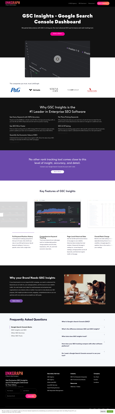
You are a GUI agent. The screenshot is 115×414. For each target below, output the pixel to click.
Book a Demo (57, 33)
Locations (96, 382)
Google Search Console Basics (21, 327)
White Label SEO (51, 382)
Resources (91, 3)
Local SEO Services (52, 385)
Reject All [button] (103, 411)
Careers (96, 379)
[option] (19, 90)
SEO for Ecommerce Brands (77, 379)
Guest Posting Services (53, 387)
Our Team (96, 377)
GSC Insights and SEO (18, 330)
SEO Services (82, 3)
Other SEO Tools (16, 336)
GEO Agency (50, 379)
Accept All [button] (110, 411)
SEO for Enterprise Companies (78, 377)
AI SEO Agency (73, 3)
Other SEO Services (18, 333)
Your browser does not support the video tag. (57, 59)
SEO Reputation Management (55, 390)
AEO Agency (50, 377)
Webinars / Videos (75, 386)
